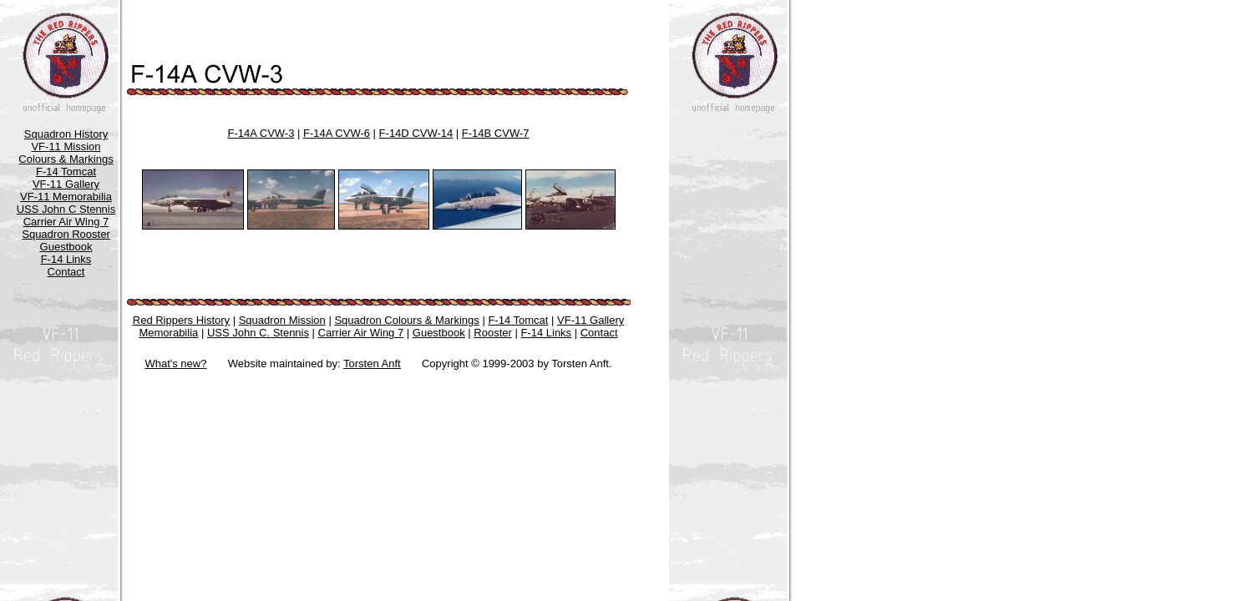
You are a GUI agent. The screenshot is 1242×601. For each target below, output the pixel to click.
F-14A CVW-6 (336, 133)
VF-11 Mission (65, 146)
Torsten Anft (372, 363)
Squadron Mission (282, 320)
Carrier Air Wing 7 (66, 221)
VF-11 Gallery (66, 184)
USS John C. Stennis (258, 332)
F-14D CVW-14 (416, 133)
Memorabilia (168, 332)
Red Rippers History (181, 320)
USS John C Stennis (66, 209)
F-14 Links (66, 259)
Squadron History (66, 134)
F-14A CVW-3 (260, 133)
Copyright (445, 363)
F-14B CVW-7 (496, 133)
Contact (66, 271)
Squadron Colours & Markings (406, 320)
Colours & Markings (65, 159)
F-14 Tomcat (66, 171)
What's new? (175, 363)
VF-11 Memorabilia (66, 196)
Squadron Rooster (66, 234)
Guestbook (66, 246)
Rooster (493, 332)
